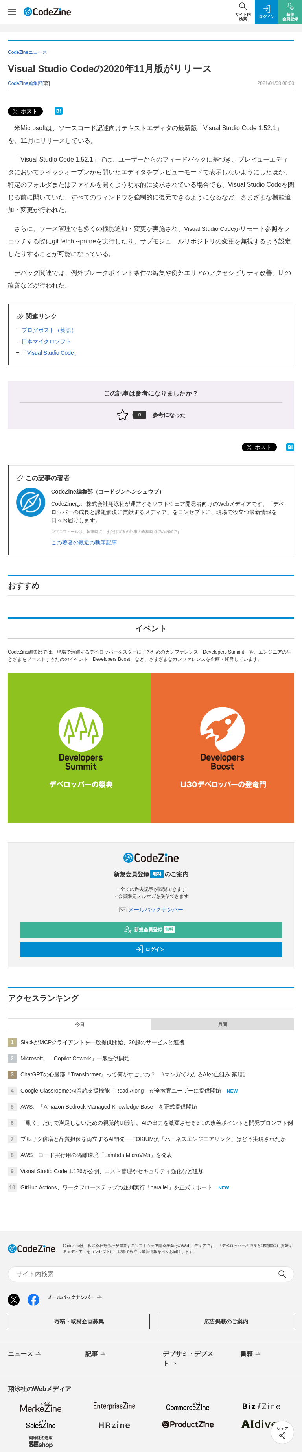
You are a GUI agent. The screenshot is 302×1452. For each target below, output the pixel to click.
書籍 (251, 1354)
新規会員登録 (149, 930)
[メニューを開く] (12, 12)
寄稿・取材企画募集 (79, 1321)
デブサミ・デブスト (188, 1359)
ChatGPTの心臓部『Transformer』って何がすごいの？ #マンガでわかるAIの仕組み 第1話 (133, 1074)
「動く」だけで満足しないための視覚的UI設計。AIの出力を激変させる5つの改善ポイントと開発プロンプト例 (156, 1123)
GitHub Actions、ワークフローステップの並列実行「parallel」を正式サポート (116, 1187)
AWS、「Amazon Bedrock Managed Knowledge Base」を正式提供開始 (108, 1107)
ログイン (149, 949)
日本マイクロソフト (46, 341)
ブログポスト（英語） (49, 330)
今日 (80, 1024)
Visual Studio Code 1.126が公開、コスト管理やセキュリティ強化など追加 (112, 1171)
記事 (96, 1354)
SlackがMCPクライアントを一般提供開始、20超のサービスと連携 (102, 1042)
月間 (222, 1024)
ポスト (24, 111)
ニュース (25, 1354)
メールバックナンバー (151, 910)
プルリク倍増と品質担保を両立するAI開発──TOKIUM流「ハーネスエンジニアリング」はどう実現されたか (153, 1139)
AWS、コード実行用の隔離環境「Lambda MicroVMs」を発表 (96, 1155)
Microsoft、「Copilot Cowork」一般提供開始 (75, 1058)
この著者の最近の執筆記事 (84, 542)
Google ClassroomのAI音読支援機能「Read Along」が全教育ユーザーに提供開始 (120, 1090)
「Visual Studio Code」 (50, 353)
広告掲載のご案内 (226, 1321)
